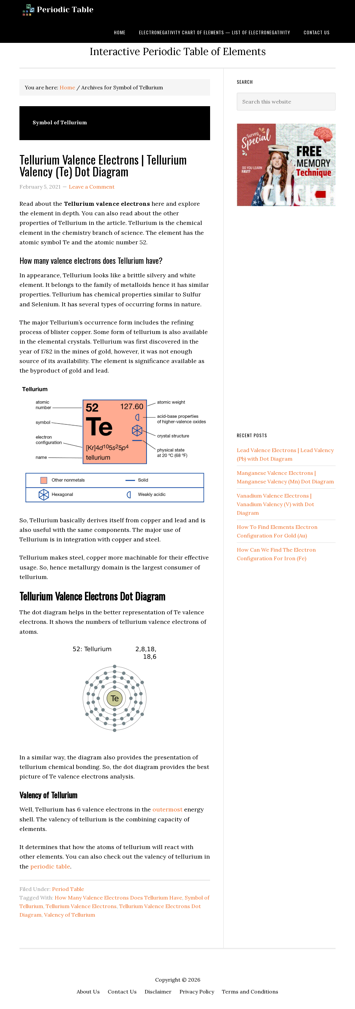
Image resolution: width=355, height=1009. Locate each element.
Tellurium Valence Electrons (81, 906)
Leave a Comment (92, 186)
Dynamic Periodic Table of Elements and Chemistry (68, 10)
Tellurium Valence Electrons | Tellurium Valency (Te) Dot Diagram (103, 165)
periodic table (50, 866)
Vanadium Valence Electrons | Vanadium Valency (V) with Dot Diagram (275, 504)
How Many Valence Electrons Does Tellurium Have (118, 897)
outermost (167, 809)
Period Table (68, 889)
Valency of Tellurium (69, 914)
